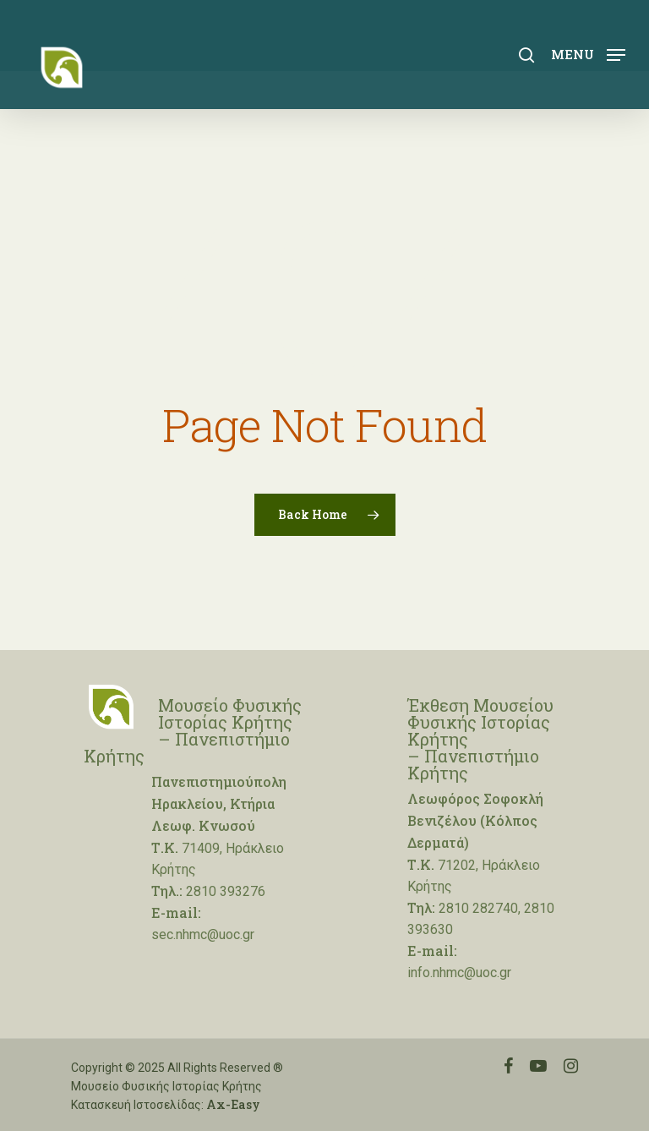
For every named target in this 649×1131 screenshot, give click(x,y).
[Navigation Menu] (588, 53)
